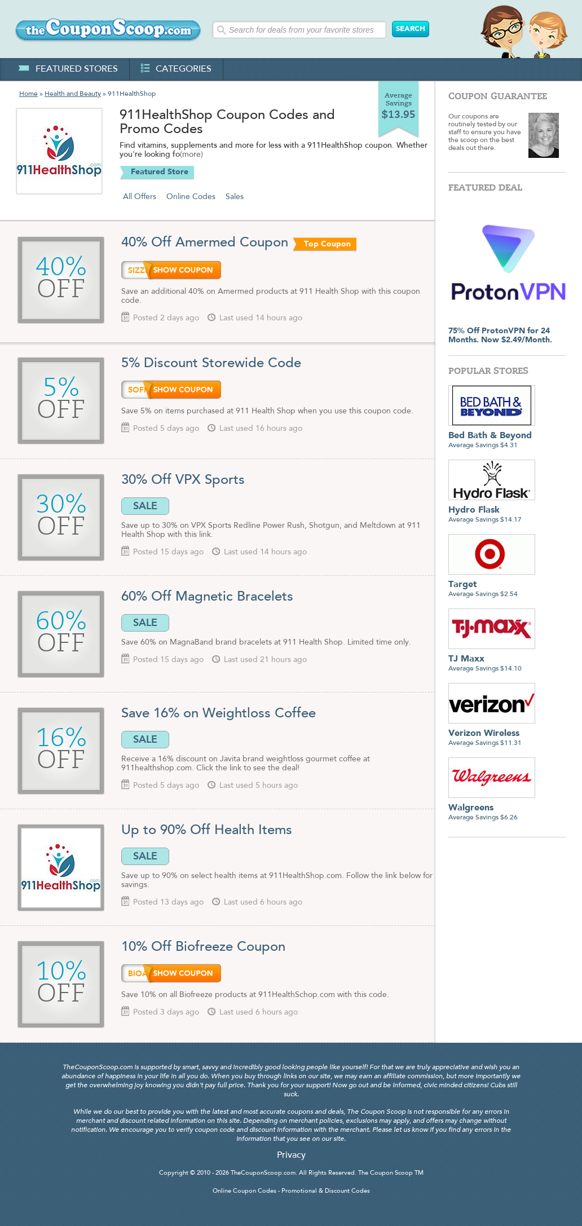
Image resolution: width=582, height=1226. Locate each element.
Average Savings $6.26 (491, 808)
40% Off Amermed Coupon (204, 243)
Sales (235, 197)
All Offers (139, 197)
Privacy (291, 1155)
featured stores (68, 69)
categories (176, 69)
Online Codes (190, 197)
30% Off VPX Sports (183, 480)
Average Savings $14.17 (491, 510)
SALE (145, 506)
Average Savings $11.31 (491, 734)
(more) (191, 155)
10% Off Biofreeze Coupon (203, 947)
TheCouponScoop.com (263, 1173)
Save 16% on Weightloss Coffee (218, 714)
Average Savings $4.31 (491, 436)
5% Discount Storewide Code (211, 364)
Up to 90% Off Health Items (206, 830)
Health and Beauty (73, 94)
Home (28, 94)
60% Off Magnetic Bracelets (207, 597)
